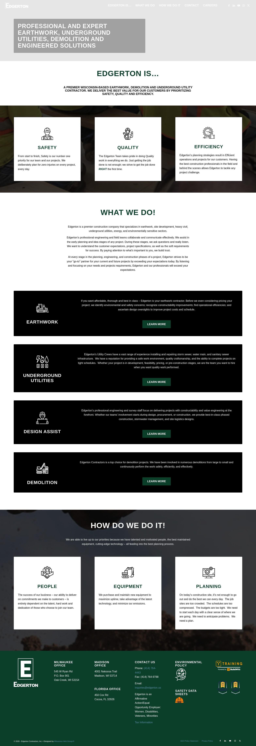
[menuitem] (119, 5)
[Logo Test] (16, 5)
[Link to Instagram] (243, 5)
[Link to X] (248, 5)
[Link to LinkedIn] (233, 5)
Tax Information (144, 722)
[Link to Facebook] (228, 5)
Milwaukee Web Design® (64, 741)
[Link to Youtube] (238, 5)
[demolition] (42, 468)
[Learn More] (156, 324)
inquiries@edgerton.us (148, 687)
